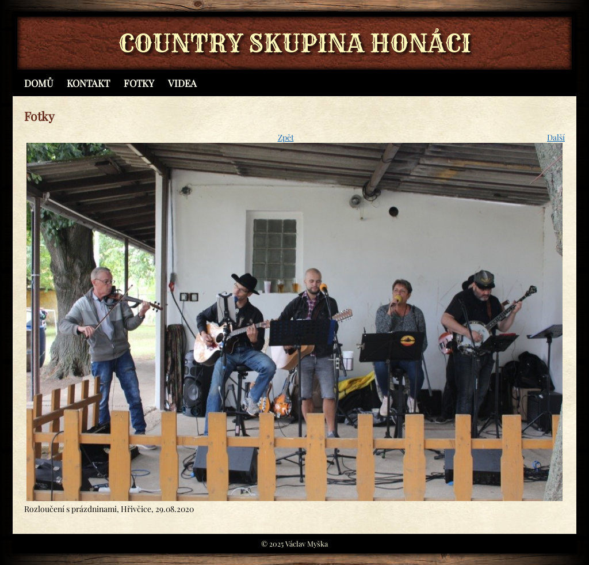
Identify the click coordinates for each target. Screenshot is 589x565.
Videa (182, 83)
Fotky (139, 83)
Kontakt (88, 83)
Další (556, 137)
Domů (38, 83)
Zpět (286, 137)
